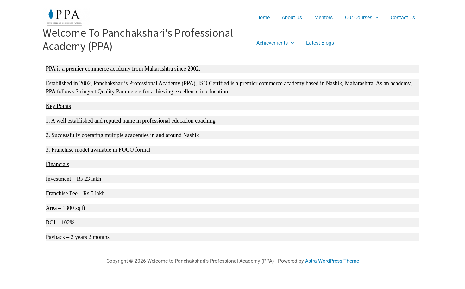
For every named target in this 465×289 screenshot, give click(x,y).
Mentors (319, 18)
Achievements (275, 43)
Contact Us (394, 18)
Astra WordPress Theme (332, 261)
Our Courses (355, 18)
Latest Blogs (318, 43)
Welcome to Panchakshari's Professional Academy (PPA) (138, 39)
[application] (369, 18)
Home (263, 18)
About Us (290, 18)
